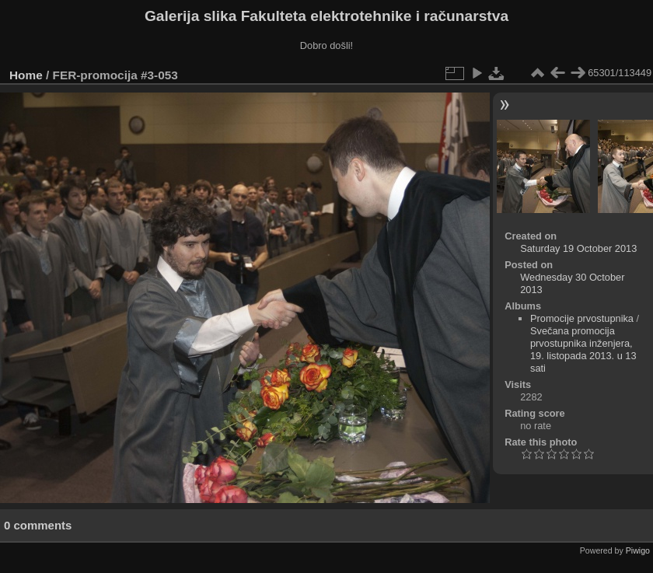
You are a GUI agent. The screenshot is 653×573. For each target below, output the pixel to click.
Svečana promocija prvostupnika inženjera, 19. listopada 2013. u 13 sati (583, 349)
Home (26, 75)
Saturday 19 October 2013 (578, 248)
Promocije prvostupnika (582, 318)
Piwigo (638, 550)
